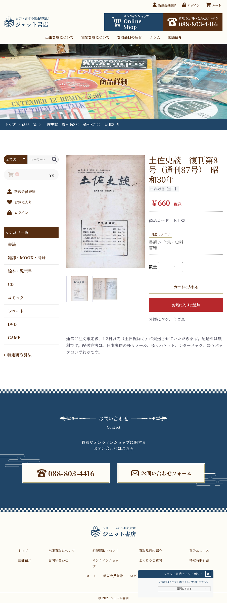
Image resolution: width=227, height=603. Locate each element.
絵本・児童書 (20, 271)
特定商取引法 (17, 355)
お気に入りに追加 (186, 305)
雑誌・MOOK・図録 (27, 257)
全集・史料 (173, 242)
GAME (14, 337)
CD (11, 284)
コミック (16, 297)
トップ (10, 124)
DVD (12, 324)
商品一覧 (29, 124)
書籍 (12, 244)
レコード (16, 311)
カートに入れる (186, 287)
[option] (105, 211)
